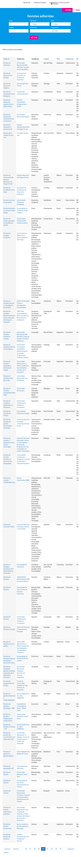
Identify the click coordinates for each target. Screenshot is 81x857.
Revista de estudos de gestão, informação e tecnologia (7, 424)
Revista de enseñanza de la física (8, 190)
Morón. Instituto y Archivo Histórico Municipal (22, 826)
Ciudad (11, 27)
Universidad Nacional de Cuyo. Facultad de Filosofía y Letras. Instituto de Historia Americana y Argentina (23, 814)
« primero (7, 849)
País (52, 21)
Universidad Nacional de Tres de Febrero (22, 378)
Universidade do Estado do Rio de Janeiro (22, 658)
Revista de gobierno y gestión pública (8, 754)
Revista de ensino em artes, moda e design (9, 211)
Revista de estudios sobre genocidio (8, 378)
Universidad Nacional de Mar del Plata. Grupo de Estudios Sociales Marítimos (23, 336)
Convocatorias (39, 3)
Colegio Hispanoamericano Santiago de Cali (23, 127)
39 (39, 849)
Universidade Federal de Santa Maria (22, 716)
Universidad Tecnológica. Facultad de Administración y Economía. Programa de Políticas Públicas (22, 351)
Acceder (54, 4)
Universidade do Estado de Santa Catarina (22, 211)
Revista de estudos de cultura (7, 413)
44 (60, 849)
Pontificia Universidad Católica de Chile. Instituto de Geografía (22, 685)
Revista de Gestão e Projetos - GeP (9, 727)
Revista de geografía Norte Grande (8, 683)
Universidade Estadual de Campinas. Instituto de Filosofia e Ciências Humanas (23, 459)
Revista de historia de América (6, 837)
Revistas (26, 3)
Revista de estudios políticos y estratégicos (9, 347)
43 (56, 849)
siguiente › (71, 849)
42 (52, 849)
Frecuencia (54, 27)
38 (34, 849)
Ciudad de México (23, 581)
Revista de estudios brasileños (6, 235)
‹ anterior (16, 849)
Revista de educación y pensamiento (7, 127)
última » (6, 852)
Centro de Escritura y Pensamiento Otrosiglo (23, 629)
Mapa (78, 10)
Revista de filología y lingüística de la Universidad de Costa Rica (8, 569)
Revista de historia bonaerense (7, 826)
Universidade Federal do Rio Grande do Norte (22, 221)
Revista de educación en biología (7, 75)
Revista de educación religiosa (6, 86)
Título (11, 21)
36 (26, 849)
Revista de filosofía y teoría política (8, 644)
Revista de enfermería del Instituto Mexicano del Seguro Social (8, 179)
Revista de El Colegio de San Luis (8, 135)
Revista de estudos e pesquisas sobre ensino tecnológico (8, 442)
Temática (33, 21)
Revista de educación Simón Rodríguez (9, 94)
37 (30, 849)
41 (47, 849)
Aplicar (34, 37)
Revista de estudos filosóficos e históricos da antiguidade (7, 459)
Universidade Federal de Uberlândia (21, 202)
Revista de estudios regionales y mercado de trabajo (7, 366)
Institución (33, 27)
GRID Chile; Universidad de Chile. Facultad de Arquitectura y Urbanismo (22, 316)
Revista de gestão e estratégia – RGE (9, 706)
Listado (68, 10)
